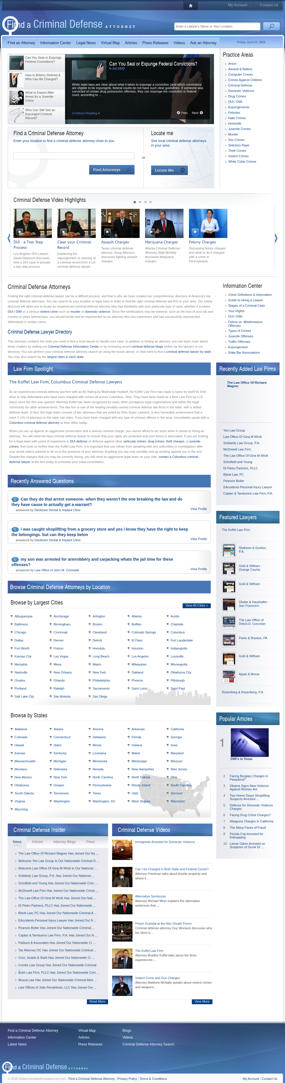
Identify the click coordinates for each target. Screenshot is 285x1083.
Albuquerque (23, 616)
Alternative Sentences (150, 896)
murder (76, 311)
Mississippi (139, 761)
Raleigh (59, 688)
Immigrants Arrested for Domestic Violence (165, 842)
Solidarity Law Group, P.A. (241, 443)
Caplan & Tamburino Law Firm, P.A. (248, 493)
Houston (137, 648)
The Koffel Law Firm (236, 529)
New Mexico (23, 777)
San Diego (100, 696)
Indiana (137, 745)
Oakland (137, 672)
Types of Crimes (239, 330)
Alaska (58, 729)
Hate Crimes (237, 118)
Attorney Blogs (64, 842)
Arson (232, 63)
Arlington (99, 616)
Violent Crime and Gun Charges (157, 978)
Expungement (238, 347)
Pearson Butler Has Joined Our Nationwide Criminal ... (56, 928)
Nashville (21, 672)
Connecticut (62, 737)
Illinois (97, 745)
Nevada (98, 769)
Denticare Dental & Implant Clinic (57, 510)
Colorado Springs (144, 632)
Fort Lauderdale (182, 640)
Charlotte (177, 624)
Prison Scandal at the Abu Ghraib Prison (163, 923)
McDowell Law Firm (237, 449)
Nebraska (60, 769)
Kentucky (60, 753)
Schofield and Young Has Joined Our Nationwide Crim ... (57, 883)
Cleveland (100, 632)
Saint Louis (139, 688)
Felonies (234, 112)
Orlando (59, 680)
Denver (59, 640)
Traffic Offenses (239, 341)
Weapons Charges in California (251, 821)
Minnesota (100, 761)
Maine (136, 753)
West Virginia (141, 801)
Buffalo (136, 624)
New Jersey (179, 769)
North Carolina (103, 777)
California (177, 729)
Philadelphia (101, 680)
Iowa (174, 745)
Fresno (58, 648)
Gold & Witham (249, 584)
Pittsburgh (178, 680)
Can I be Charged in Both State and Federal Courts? (172, 869)
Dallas (19, 640)
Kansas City (23, 656)
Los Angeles (140, 656)
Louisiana (99, 753)
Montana (21, 769)
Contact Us (269, 5)
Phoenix (137, 680)
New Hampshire (143, 769)
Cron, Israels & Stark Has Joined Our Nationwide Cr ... (56, 957)
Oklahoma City (181, 672)
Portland (20, 688)
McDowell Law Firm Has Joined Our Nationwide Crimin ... (58, 890)
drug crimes (156, 441)
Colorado (21, 737)
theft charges (175, 441)
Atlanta (136, 616)
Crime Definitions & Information (250, 294)
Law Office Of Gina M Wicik (242, 436)
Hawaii (19, 745)
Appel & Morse (249, 674)
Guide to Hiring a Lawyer (245, 300)
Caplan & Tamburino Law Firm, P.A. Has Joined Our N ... (57, 935)
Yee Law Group (234, 430)
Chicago (20, 632)
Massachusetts (25, 761)
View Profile (198, 509)
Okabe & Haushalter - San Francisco (254, 603)
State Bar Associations (244, 352)
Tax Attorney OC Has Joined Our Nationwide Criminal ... (57, 950)
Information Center (22, 1037)
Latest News (17, 1044)
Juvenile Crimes (239, 129)
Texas (97, 793)
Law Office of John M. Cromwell (56, 570)
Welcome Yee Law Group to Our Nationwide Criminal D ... (58, 861)
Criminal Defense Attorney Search (148, 1044)
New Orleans (63, 672)
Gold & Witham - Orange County (250, 567)
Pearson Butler (233, 481)
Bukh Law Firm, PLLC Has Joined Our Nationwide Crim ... (58, 972)
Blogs (126, 1031)
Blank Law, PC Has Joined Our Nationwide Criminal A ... (57, 913)
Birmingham (62, 624)
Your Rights (236, 311)
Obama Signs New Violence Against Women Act (249, 787)
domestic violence (97, 311)
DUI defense (78, 441)
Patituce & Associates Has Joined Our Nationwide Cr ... (57, 942)
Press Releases (90, 1044)
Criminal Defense (240, 85)
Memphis (21, 664)
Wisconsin (178, 801)
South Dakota (24, 793)
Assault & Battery (240, 69)
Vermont (176, 793)
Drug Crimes (237, 96)
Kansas (20, 753)
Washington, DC (104, 801)
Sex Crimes (236, 139)
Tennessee (61, 793)
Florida (136, 737)
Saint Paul (178, 688)
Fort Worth (22, 648)
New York (99, 672)
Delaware (99, 737)
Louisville (177, 656)
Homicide (234, 123)
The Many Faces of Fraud (248, 827)
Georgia (176, 737)
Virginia (20, 801)
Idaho (58, 745)
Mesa (57, 664)
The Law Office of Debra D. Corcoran (252, 621)
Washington (62, 801)
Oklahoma (22, 785)
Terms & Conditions (153, 1078)
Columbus (178, 632)
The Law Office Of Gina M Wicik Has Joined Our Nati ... (57, 898)
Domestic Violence (241, 90)
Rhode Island (141, 785)
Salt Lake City (24, 696)
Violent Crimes (238, 156)
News (17, 842)
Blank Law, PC (233, 474)
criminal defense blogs (147, 346)
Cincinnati (60, 632)
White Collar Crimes (242, 161)
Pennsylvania (102, 785)
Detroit (97, 640)
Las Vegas (61, 656)
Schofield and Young (237, 462)
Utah (135, 793)
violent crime (49, 311)
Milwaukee (139, 664)
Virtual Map (86, 1031)
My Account (237, 5)
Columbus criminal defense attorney (34, 422)
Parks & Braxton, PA (253, 638)
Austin (175, 616)
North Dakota (141, 777)
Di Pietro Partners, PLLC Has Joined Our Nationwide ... (57, 905)
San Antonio (62, 696)
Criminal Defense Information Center (73, 346)
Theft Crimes (237, 150)
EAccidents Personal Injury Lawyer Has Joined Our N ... (57, 920)
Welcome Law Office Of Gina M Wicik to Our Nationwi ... (57, 868)
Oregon (59, 785)
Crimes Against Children (245, 80)
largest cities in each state (65, 357)
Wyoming (21, 809)
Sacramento (101, 688)
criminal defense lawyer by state (188, 351)
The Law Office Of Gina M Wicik (245, 455)
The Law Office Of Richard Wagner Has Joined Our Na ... (58, 853)
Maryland (177, 753)
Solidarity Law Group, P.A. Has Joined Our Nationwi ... (56, 875)
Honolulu (99, 648)
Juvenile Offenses (240, 336)
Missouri (176, 761)
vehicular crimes (134, 441)
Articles (37, 842)
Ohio (174, 777)
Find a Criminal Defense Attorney (33, 1031)
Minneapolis (179, 664)
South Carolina (181, 785)
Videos (127, 1037)
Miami (97, 664)
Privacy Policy (127, 1078)
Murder (233, 134)
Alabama (21, 729)
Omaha (20, 680)
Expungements (238, 107)
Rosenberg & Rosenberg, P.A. (243, 692)
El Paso (137, 640)
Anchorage (61, 616)
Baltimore (21, 624)
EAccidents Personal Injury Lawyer (247, 487)
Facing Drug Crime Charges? (250, 815)
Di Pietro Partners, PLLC (240, 468)
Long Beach (101, 656)
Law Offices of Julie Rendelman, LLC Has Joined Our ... (57, 987)
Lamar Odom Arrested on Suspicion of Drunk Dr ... (247, 845)
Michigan (60, 761)
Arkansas (138, 729)
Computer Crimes (240, 74)
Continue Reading (86, 113)
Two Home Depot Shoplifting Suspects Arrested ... (250, 797)
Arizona (98, 729)
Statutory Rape (238, 145)
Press (90, 842)
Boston (97, 624)
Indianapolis (179, 648)
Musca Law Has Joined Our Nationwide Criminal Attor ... (57, 980)
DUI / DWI (235, 101)
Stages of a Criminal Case (246, 305)
